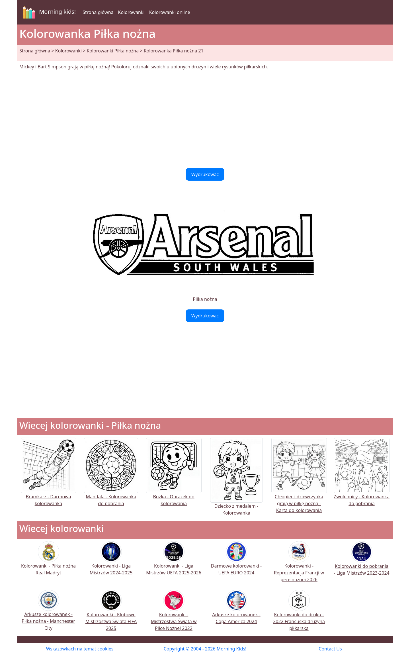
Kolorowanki (131, 12)
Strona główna (98, 12)
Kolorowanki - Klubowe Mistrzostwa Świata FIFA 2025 (111, 614)
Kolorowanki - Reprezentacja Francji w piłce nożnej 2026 (299, 565)
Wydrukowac (205, 174)
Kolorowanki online (169, 12)
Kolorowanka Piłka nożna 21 (174, 51)
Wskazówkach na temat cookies (80, 649)
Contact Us (330, 649)
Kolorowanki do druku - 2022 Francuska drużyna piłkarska (299, 614)
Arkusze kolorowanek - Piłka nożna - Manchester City (48, 614)
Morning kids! (48, 12)
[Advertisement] (205, 119)
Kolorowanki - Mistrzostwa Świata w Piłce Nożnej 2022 (174, 614)
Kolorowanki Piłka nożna (113, 51)
